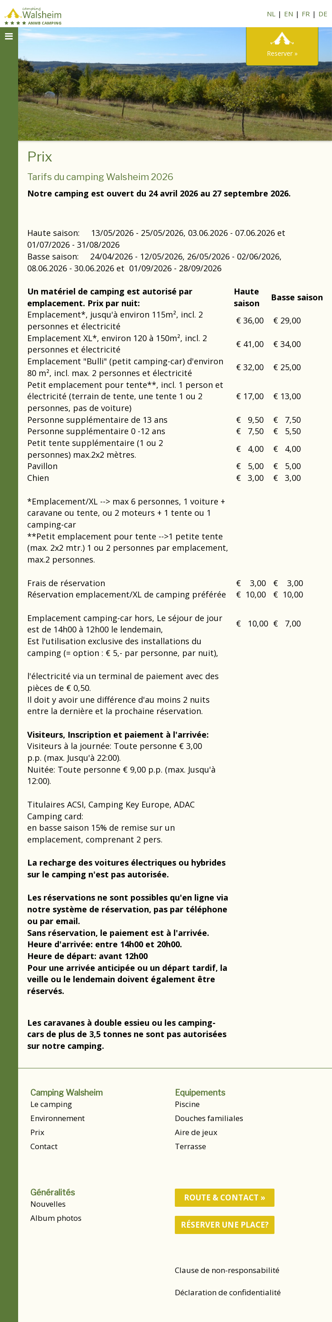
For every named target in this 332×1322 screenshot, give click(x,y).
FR (306, 13)
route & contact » (224, 1197)
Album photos (56, 1218)
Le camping (51, 1104)
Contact (44, 1146)
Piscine (187, 1104)
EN (288, 13)
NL (271, 13)
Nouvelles (48, 1204)
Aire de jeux (196, 1132)
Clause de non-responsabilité (227, 1270)
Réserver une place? (225, 1224)
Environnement (57, 1118)
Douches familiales (209, 1118)
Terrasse (190, 1146)
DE (322, 13)
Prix (37, 1132)
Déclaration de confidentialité (228, 1292)
